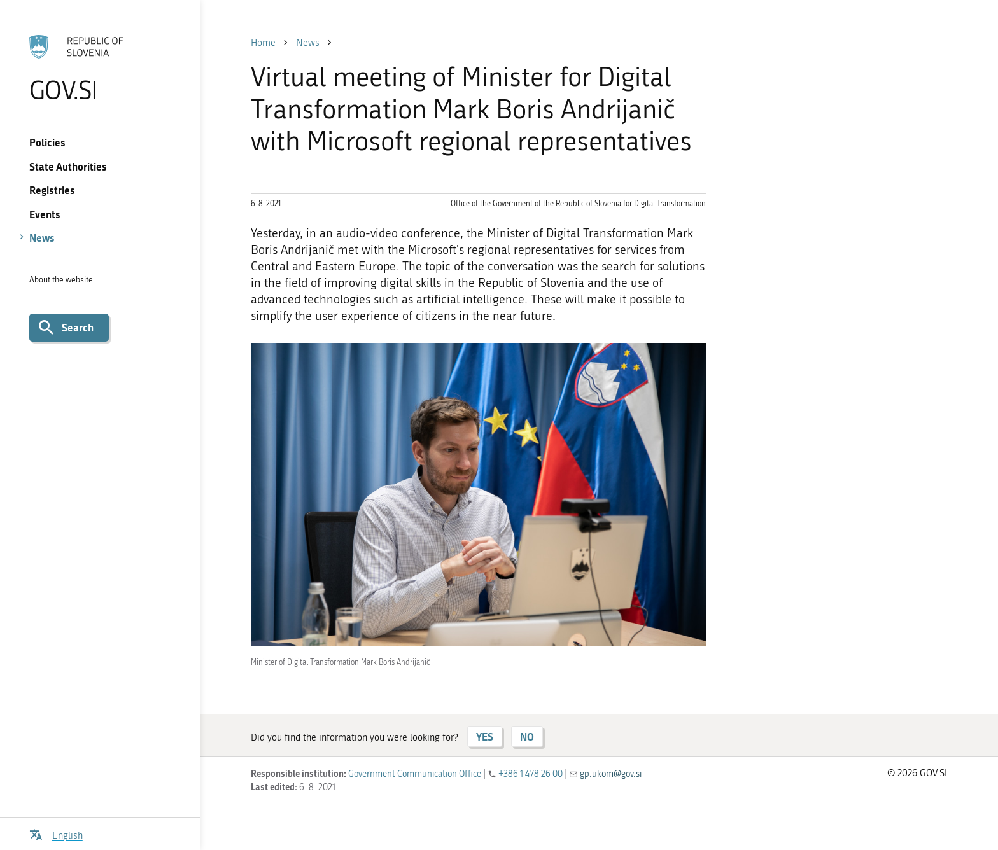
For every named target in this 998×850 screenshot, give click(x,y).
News (42, 237)
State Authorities (68, 166)
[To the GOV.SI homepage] (99, 68)
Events (44, 214)
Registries (52, 190)
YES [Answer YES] (484, 736)
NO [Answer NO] (527, 736)
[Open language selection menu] (56, 834)
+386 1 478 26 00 (530, 774)
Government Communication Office (414, 774)
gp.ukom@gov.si (611, 774)
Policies (47, 142)
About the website (61, 279)
